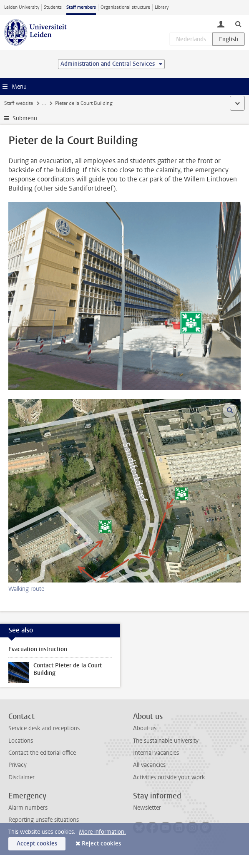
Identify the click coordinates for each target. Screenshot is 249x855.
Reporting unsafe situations (43, 820)
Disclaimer (21, 777)
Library (162, 7)
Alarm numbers (28, 808)
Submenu (25, 118)
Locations (20, 741)
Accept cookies (37, 844)
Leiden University (21, 7)
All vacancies (149, 765)
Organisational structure (125, 7)
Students (53, 7)
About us (144, 728)
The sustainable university (166, 741)
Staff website (18, 103)
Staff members (81, 7)
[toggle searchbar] (238, 23)
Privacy (17, 765)
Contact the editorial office (42, 753)
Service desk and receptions (44, 728)
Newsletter (147, 808)
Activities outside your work (169, 777)
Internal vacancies (156, 753)
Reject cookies (101, 844)
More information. (102, 832)
